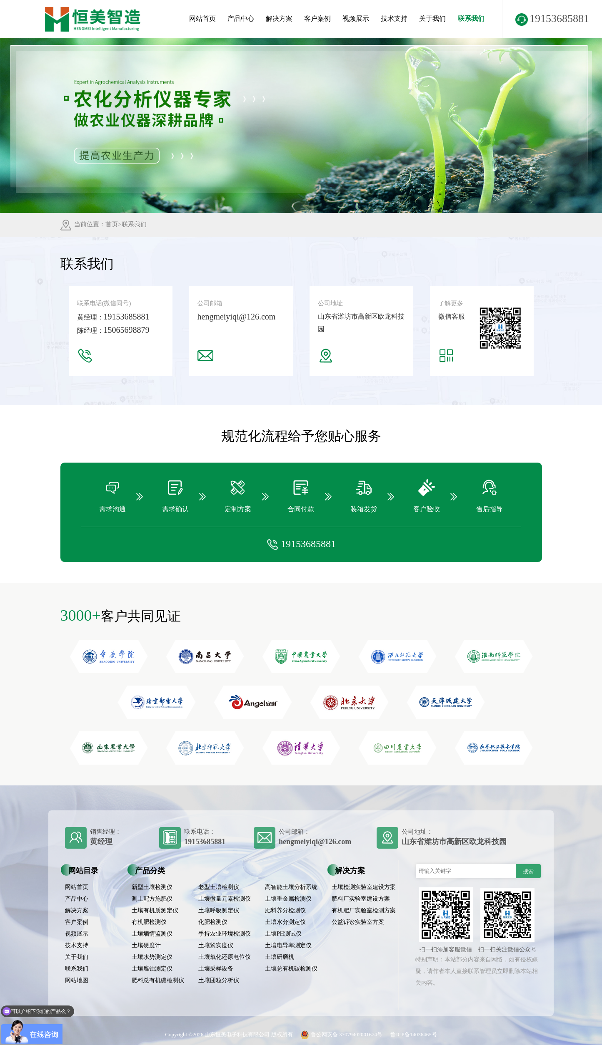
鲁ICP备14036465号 (413, 1034)
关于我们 (432, 18)
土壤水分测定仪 (285, 922)
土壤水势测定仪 (152, 957)
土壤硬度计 (146, 945)
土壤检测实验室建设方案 (364, 887)
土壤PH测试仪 (283, 934)
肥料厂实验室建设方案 (361, 899)
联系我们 (471, 18)
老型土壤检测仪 (218, 887)
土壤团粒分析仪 (218, 980)
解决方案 (279, 18)
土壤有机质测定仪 (155, 910)
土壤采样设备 (215, 969)
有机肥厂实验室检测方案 (364, 910)
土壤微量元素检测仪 (224, 899)
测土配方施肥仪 (152, 899)
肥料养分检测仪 (285, 910)
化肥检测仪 (212, 922)
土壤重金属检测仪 (288, 899)
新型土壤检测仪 (152, 887)
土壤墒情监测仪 (152, 934)
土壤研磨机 (279, 957)
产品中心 (240, 18)
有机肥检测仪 (149, 922)
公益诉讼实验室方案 (358, 922)
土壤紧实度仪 (215, 945)
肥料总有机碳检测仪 (158, 980)
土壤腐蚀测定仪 (152, 969)
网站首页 (202, 18)
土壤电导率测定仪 (288, 945)
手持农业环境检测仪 (224, 934)
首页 (111, 224)
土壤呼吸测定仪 (218, 910)
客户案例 (317, 18)
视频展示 (355, 18)
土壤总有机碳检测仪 (291, 969)
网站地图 (76, 980)
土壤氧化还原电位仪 (224, 957)
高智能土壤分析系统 (291, 887)
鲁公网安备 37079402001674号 (339, 1034)
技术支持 (394, 18)
